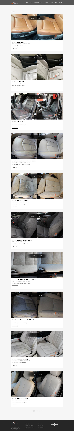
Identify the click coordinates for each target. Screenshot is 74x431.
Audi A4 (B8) (20, 81)
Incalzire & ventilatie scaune (29, 427)
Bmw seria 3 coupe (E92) (24, 240)
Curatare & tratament (28, 428)
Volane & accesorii (41, 427)
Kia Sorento (21, 121)
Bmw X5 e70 (20, 42)
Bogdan (20, 43)
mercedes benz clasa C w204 (26, 280)
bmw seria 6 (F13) (22, 359)
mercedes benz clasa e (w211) (26, 161)
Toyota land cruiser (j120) (25, 319)
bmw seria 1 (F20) (22, 398)
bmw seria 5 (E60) (22, 200)
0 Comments (25, 43)
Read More (15, 48)
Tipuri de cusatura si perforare (29, 425)
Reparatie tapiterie (40, 425)
